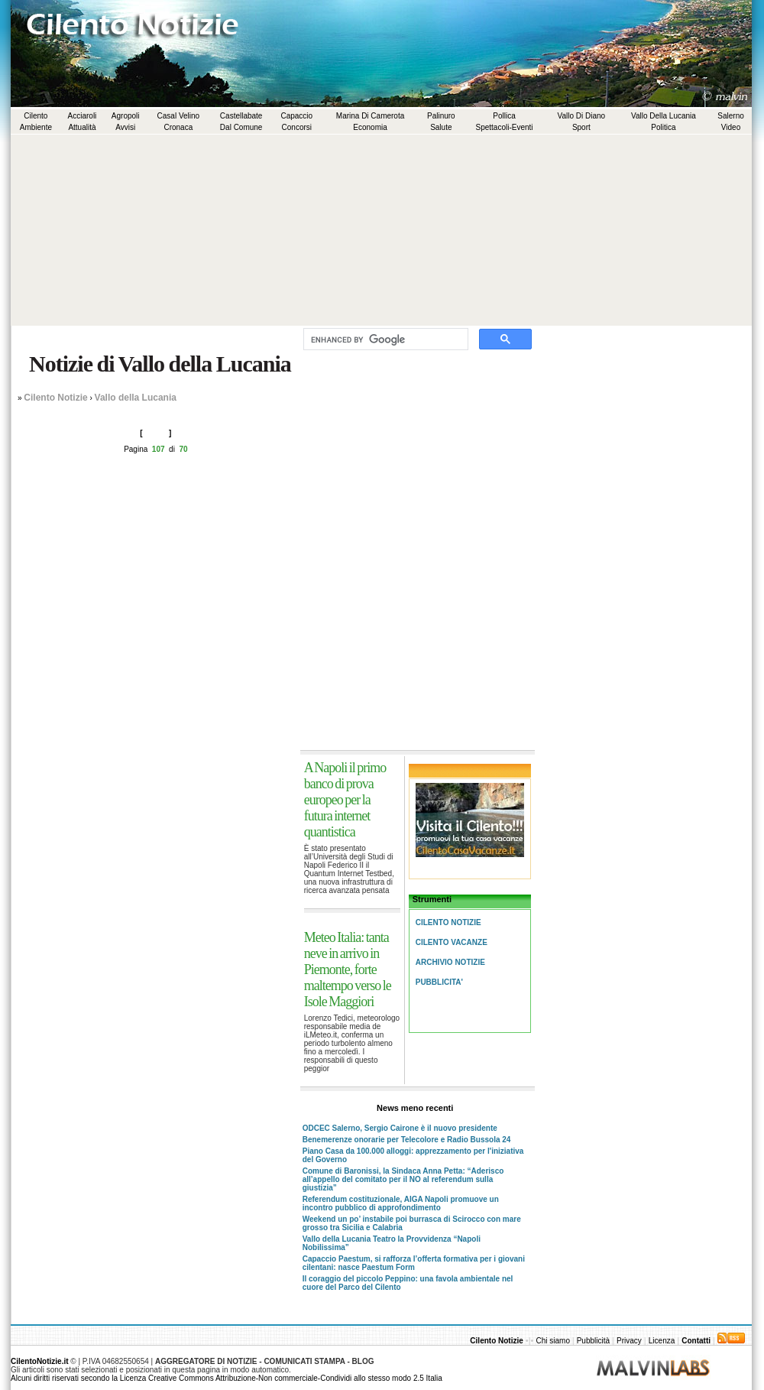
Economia (370, 127)
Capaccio (296, 116)
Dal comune (241, 127)
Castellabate (241, 116)
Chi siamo (553, 1340)
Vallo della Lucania (663, 116)
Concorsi (297, 127)
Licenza (662, 1340)
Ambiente (36, 127)
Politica (663, 127)
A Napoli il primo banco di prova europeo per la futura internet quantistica (345, 800)
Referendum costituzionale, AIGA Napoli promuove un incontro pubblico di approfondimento (401, 1203)
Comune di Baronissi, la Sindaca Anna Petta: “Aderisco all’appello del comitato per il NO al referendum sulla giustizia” (403, 1179)
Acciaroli (82, 116)
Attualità (82, 127)
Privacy (629, 1340)
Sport (581, 127)
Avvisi (125, 127)
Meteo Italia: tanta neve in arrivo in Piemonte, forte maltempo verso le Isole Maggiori (347, 969)
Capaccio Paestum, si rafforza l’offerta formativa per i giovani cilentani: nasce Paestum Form (414, 1263)
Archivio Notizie (450, 962)
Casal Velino (178, 116)
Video (730, 127)
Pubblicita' (439, 982)
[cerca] (384, 339)
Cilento (35, 116)
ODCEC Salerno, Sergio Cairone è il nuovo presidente (400, 1128)
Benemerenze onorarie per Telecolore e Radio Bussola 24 (407, 1139)
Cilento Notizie (55, 397)
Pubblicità (593, 1340)
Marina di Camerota (370, 116)
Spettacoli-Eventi (504, 127)
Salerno (730, 116)
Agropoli (126, 116)
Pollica (504, 116)
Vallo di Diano (582, 116)
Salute (441, 127)
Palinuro (441, 116)
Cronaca (178, 127)
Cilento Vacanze (451, 942)
